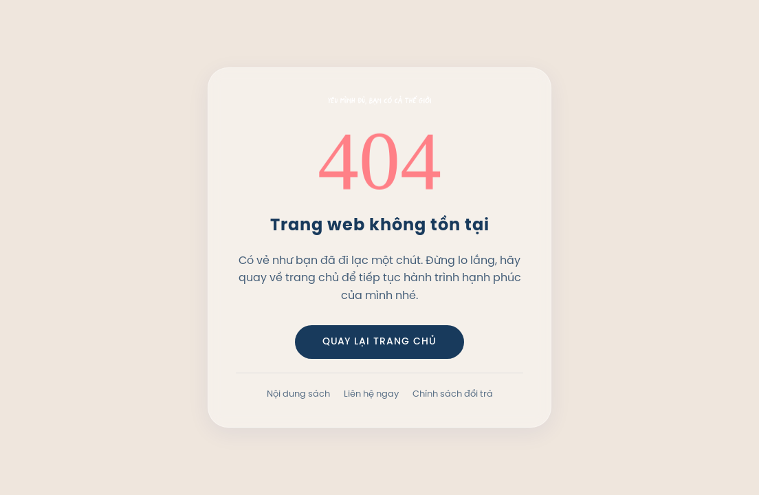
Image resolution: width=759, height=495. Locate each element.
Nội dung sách (298, 393)
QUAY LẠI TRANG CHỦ (379, 342)
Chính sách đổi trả (452, 393)
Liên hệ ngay (371, 393)
